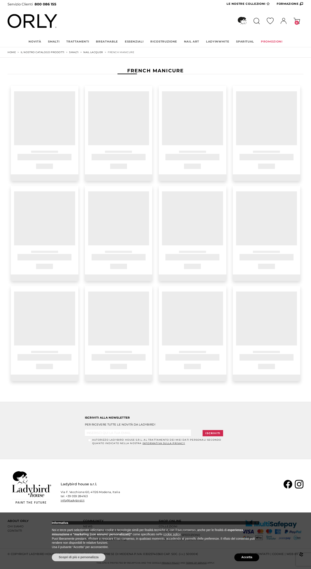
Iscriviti (212, 433)
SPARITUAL (245, 41)
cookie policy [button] (171, 534)
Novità (35, 41)
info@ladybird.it (72, 500)
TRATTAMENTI (77, 41)
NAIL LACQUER (93, 52)
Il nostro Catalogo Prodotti (42, 52)
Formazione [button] (290, 3)
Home (12, 52)
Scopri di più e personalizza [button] (78, 557)
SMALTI (53, 41)
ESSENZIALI (134, 41)
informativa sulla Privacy (164, 443)
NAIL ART (191, 41)
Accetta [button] (246, 557)
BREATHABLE (107, 41)
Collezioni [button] (248, 4)
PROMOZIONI (271, 41)
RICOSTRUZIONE (163, 41)
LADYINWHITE (217, 41)
